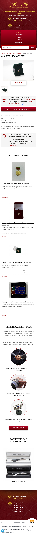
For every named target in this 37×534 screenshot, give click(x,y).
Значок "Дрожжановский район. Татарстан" (16, 262)
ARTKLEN (17, 524)
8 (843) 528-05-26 (18, 505)
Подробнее (5, 197)
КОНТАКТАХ (27, 16)
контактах (16, 27)
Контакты (18, 42)
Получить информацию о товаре (18, 109)
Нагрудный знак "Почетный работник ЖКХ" (17, 183)
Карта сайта (17, 522)
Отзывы (18, 37)
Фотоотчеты (19, 39)
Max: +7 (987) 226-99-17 (21, 103)
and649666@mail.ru (19, 18)
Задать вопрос (17, 20)
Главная (3, 53)
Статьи (23, 522)
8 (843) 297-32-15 (18, 507)
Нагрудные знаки (17, 53)
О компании (18, 35)
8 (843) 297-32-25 (18, 509)
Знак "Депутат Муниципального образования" (17, 302)
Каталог (18, 32)
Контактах (13, 145)
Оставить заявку (18, 428)
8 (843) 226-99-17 (30, 100)
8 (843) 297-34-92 (18, 511)
